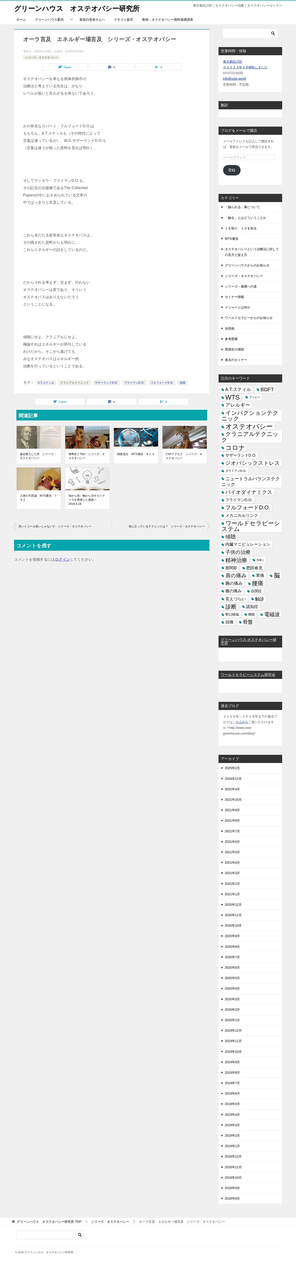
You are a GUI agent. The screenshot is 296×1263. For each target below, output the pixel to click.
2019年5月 (232, 1104)
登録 (231, 170)
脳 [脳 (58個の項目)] (277, 575)
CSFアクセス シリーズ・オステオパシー (184, 456)
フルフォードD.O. (162, 382)
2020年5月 (232, 978)
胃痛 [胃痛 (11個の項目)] (260, 575)
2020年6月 (232, 967)
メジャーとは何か (237, 307)
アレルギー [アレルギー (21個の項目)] (237, 405)
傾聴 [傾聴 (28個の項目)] (230, 536)
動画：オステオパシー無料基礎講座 (167, 19)
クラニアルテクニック (74, 382)
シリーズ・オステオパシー (41, 57)
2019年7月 (232, 1083)
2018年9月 (232, 1188)
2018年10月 (233, 1177)
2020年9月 (232, 936)
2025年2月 (232, 768)
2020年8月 (232, 946)
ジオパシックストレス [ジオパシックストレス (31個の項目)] (252, 463)
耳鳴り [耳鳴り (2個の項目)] (260, 559)
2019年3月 (232, 1125)
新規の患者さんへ (92, 19)
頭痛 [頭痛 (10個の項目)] (229, 622)
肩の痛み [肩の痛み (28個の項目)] (236, 575)
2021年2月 (232, 883)
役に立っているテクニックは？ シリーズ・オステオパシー (167, 526)
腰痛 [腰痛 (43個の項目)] (257, 583)
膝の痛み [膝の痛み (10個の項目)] (233, 591)
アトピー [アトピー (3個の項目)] (254, 397)
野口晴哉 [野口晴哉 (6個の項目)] (232, 614)
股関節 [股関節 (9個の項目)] (231, 567)
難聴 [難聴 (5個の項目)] (251, 614)
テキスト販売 (123, 19)
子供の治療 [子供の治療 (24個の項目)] (238, 552)
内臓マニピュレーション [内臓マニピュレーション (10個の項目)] (247, 544)
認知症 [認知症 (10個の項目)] (252, 606)
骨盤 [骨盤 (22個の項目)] (248, 622)
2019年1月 (232, 1146)
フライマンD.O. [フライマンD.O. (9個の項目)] (239, 500)
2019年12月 (233, 1030)
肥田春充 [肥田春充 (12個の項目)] (254, 567)
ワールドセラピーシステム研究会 (248, 674)
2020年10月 (233, 925)
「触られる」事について (242, 207)
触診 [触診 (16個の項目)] (259, 598)
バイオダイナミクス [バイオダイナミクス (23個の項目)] (248, 492)
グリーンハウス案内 (49, 19)
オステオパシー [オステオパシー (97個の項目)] (249, 426)
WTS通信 (231, 238)
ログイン (62, 559)
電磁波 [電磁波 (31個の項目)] (272, 614)
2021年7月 (232, 831)
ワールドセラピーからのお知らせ (249, 318)
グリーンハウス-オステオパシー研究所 (248, 641)
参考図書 (231, 338)
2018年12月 (233, 1156)
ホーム (21, 19)
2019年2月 (232, 1135)
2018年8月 (232, 1198)
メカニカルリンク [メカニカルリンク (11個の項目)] (241, 515)
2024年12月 (233, 778)
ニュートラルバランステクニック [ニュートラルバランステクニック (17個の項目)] (250, 481)
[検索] (250, 33)
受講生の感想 (234, 349)
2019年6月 (232, 1093)
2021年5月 (232, 852)
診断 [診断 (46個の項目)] (231, 606)
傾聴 (182, 382)
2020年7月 (232, 957)
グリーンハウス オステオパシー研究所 (76, 8)
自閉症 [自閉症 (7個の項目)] (256, 591)
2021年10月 (233, 799)
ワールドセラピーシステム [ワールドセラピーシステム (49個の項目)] (250, 526)
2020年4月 (232, 988)
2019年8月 (232, 1072)
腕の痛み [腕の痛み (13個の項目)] (234, 583)
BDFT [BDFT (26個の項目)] (267, 389)
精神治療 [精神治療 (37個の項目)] (236, 560)
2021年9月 (232, 810)
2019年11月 (233, 1041)
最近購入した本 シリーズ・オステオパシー (38, 456)
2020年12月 (233, 904)
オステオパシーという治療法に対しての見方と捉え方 (252, 251)
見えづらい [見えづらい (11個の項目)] (235, 598)
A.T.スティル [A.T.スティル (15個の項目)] (238, 389)
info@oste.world (234, 78)
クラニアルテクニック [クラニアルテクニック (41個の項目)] (250, 437)
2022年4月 (232, 789)
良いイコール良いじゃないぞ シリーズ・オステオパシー (55, 526)
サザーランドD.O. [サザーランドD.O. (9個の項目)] (240, 455)
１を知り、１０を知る (241, 228)
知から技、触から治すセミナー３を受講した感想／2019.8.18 (87, 499)
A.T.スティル (46, 382)
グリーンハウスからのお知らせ (247, 265)
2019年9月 (232, 1062)
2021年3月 (232, 873)
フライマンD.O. (134, 382)
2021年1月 (232, 894)
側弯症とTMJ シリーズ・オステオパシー (87, 456)
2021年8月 (232, 820)
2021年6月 (232, 841)
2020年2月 (232, 1009)
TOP (49, 1221)
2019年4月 (232, 1114)
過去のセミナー (236, 359)
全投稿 (229, 328)
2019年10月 (233, 1051)
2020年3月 (232, 999)
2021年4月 (232, 862)
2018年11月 (233, 1167)
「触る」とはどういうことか (245, 217)
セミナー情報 (234, 296)
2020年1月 (232, 1020)
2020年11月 (233, 915)
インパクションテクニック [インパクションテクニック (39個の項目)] (250, 415)
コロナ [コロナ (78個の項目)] (235, 447)
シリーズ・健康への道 (241, 286)
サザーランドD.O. (106, 382)
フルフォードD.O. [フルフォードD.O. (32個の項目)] (247, 507)
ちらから (242, 722)
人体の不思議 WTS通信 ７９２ (38, 497)
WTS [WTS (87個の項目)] (232, 397)
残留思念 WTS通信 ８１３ (135, 453)
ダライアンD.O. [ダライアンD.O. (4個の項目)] (235, 471)
